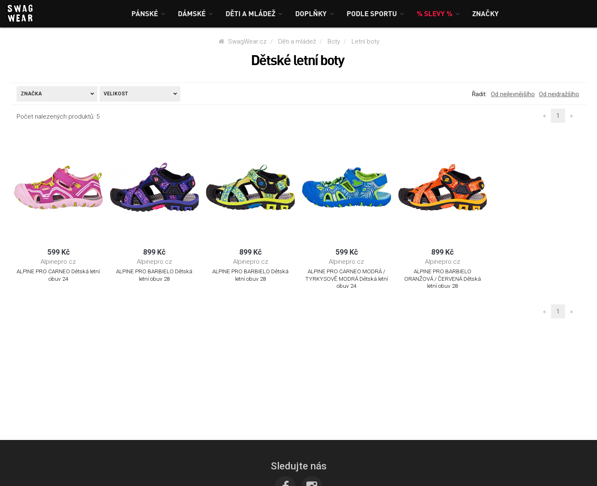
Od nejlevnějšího (513, 94)
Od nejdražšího (559, 94)
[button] (148, 13)
